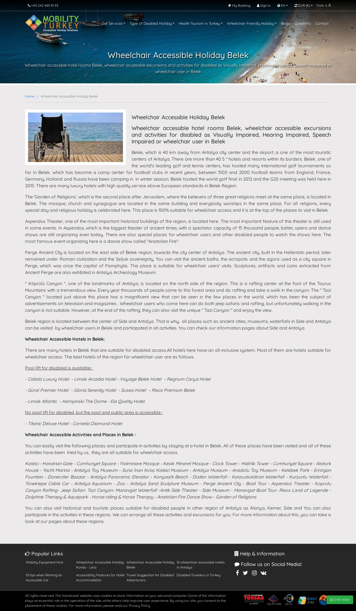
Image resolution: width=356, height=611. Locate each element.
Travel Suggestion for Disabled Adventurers (150, 577)
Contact (321, 23)
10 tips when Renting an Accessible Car (44, 577)
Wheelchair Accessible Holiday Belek (150, 564)
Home (29, 96)
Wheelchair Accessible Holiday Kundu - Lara (100, 564)
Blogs (285, 23)
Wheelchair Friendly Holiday (250, 23)
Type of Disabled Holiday (151, 23)
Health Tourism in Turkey (199, 23)
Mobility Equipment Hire (44, 562)
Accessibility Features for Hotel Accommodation (100, 577)
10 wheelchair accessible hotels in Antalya (201, 564)
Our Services (112, 23)
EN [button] (281, 5)
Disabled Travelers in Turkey (199, 575)
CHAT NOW (340, 600)
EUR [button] (302, 5)
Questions (303, 23)
